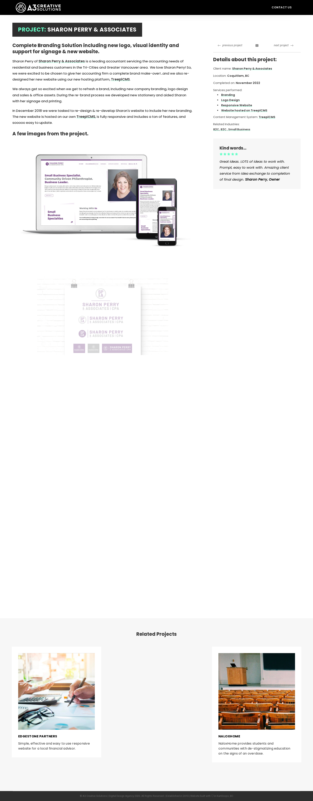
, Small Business (242, 129)
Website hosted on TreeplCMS (244, 110)
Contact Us (282, 7)
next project (283, 45)
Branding (228, 95)
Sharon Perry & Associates (62, 61)
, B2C (230, 129)
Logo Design (230, 100)
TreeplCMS (85, 116)
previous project (230, 45)
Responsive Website (236, 105)
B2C (224, 129)
